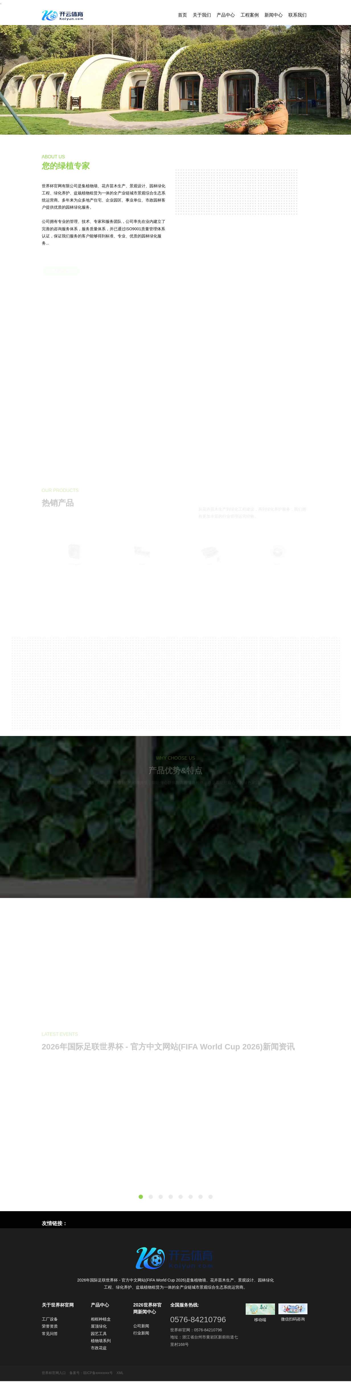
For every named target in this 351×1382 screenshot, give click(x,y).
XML (120, 1374)
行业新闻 (141, 1334)
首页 (182, 15)
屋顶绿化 (99, 1327)
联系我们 (297, 15)
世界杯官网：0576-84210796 (196, 1330)
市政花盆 (99, 1348)
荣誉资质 (50, 1327)
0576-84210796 (198, 1320)
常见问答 (50, 1334)
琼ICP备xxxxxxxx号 (98, 1374)
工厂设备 (50, 1320)
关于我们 (202, 15)
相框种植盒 (101, 1320)
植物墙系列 (101, 1341)
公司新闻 (141, 1326)
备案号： (76, 1374)
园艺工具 (99, 1334)
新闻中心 (273, 15)
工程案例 (250, 15)
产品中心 (226, 15)
